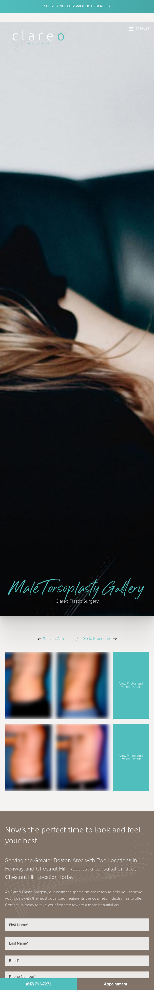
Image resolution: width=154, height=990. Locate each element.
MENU (142, 28)
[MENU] (131, 28)
